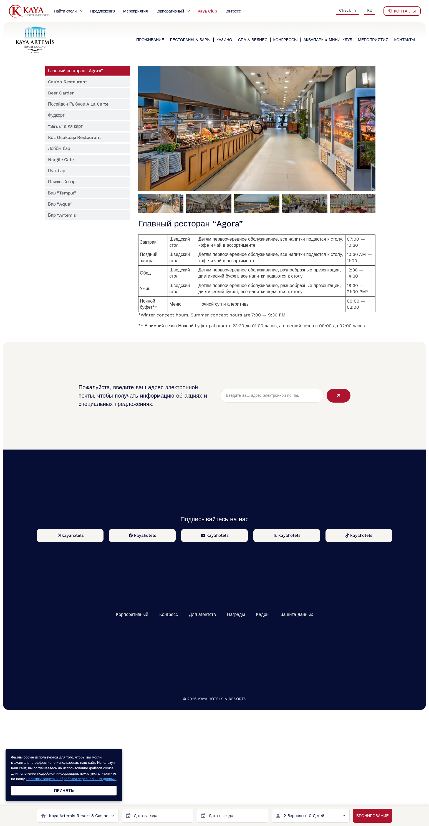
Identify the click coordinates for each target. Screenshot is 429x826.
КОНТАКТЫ (404, 40)
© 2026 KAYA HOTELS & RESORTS (214, 699)
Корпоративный (132, 614)
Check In (347, 10)
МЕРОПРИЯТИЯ (373, 40)
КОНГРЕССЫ (285, 40)
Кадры (262, 614)
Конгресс (168, 614)
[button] (144, 128)
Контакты (402, 11)
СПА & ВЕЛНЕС (253, 40)
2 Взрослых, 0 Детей (304, 815)
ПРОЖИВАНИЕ (150, 40)
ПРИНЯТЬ (64, 790)
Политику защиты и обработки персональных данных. (71, 779)
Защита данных (297, 614)
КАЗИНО (224, 40)
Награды (236, 614)
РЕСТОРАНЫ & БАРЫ (190, 40)
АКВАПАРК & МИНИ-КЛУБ (327, 40)
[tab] (87, 71)
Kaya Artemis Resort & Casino (78, 815)
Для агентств (202, 614)
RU (369, 10)
